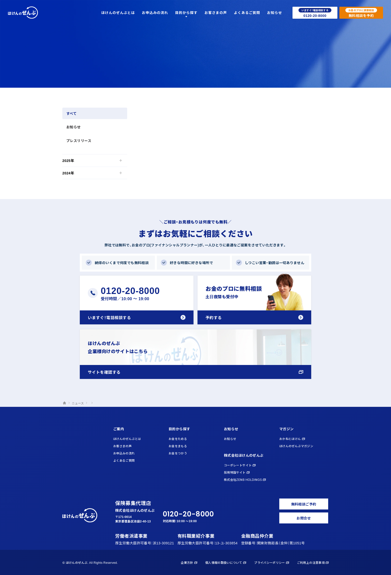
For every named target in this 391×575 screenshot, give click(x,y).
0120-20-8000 (188, 514)
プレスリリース (78, 140)
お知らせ (73, 126)
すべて (71, 113)
